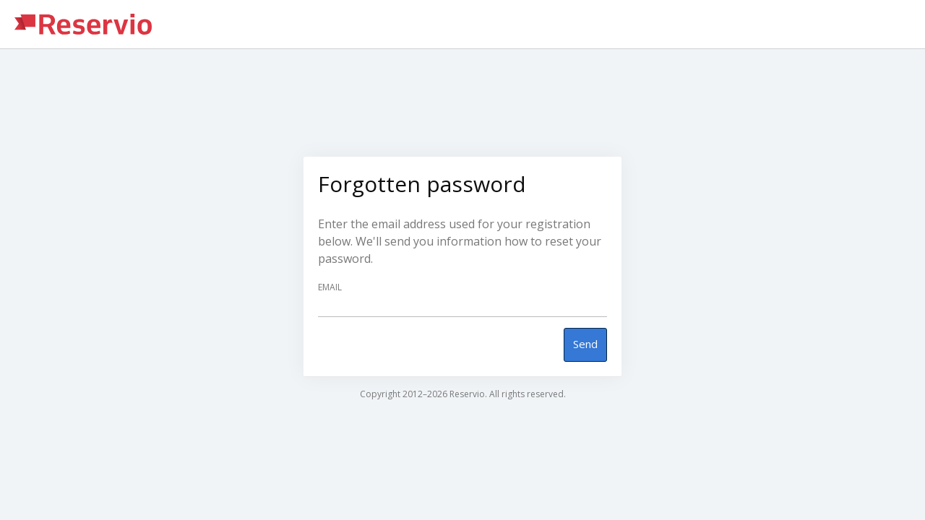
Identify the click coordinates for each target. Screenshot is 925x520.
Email (330, 287)
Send (585, 344)
